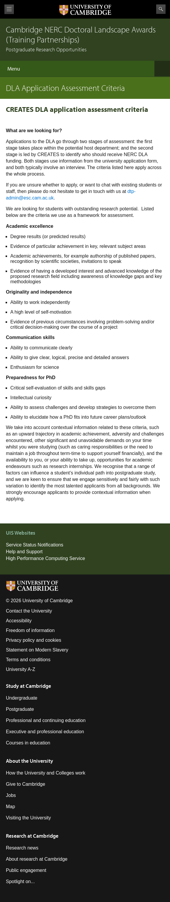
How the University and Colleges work (45, 772)
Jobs (11, 795)
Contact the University (29, 610)
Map (10, 806)
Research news (22, 847)
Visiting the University (28, 817)
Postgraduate (20, 709)
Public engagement (26, 870)
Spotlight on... (20, 881)
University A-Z (20, 669)
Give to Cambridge (25, 784)
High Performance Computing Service (45, 558)
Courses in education (28, 742)
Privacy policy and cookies (33, 640)
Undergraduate (21, 697)
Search (161, 9)
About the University (29, 760)
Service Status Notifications (34, 544)
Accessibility (19, 620)
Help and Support (24, 551)
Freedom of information (30, 630)
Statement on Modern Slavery (37, 649)
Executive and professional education (45, 731)
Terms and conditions (28, 659)
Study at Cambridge (28, 685)
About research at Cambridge (36, 859)
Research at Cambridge (32, 835)
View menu (9, 9)
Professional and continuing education (45, 720)
